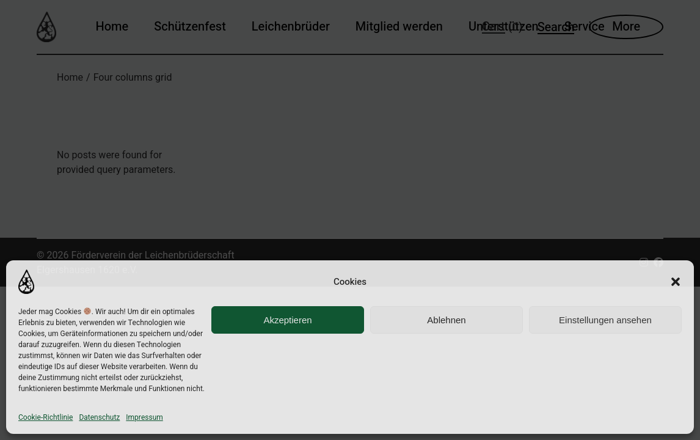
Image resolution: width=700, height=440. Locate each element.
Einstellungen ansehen (605, 320)
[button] (675, 282)
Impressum (144, 417)
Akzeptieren (287, 320)
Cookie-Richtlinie (45, 417)
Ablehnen (446, 320)
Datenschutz (99, 417)
